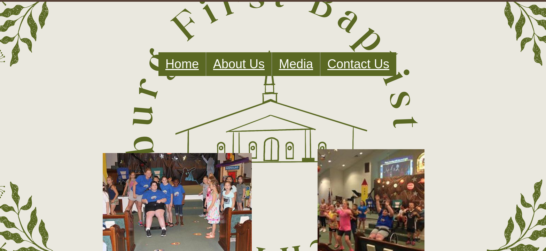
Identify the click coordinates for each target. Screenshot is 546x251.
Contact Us (358, 64)
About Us (239, 64)
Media (296, 64)
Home (182, 64)
